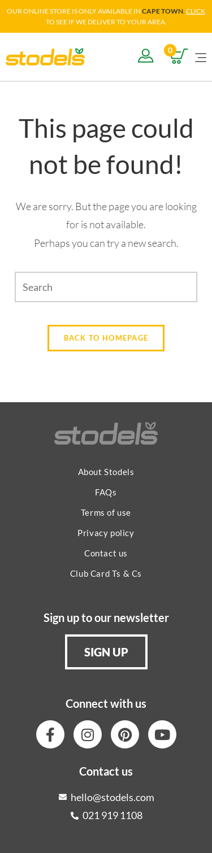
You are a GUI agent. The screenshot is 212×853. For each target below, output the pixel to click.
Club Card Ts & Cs (106, 573)
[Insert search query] (106, 287)
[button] (106, 651)
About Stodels (106, 472)
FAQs (105, 492)
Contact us (106, 553)
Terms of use (106, 512)
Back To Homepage (106, 337)
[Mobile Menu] (200, 56)
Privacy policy (105, 533)
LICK (198, 11)
